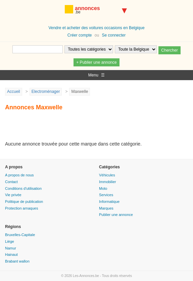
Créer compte (79, 35)
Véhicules (107, 175)
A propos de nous (19, 175)
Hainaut (11, 254)
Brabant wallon (17, 261)
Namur (10, 248)
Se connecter (114, 35)
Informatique (109, 202)
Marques (106, 208)
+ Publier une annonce (96, 62)
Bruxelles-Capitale (20, 235)
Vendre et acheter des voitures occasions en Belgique (96, 27)
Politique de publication (24, 202)
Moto (103, 188)
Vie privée (13, 195)
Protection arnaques (21, 208)
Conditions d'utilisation (23, 188)
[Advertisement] (83, 129)
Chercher (169, 50)
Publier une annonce (116, 215)
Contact (11, 182)
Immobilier (107, 182)
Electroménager (46, 91)
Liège (9, 241)
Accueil (13, 91)
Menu (96, 75)
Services (106, 195)
